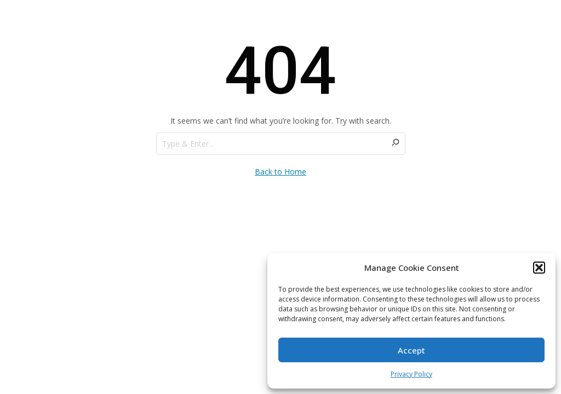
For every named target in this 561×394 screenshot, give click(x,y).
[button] (539, 267)
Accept (411, 350)
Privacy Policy (411, 374)
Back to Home (280, 171)
